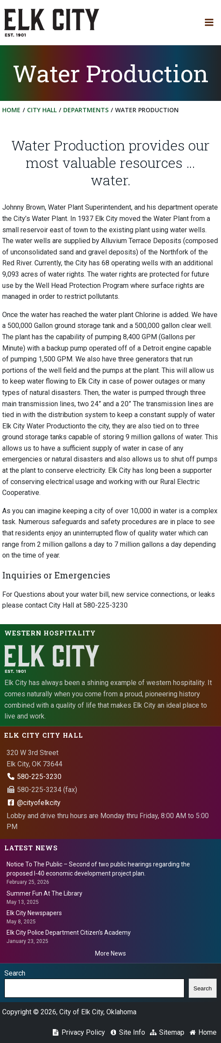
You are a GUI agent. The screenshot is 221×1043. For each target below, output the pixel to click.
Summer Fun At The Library (44, 893)
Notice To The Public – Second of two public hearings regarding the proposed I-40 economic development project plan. (98, 869)
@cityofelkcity (34, 803)
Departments (86, 110)
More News (110, 953)
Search (14, 973)
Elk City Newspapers (34, 912)
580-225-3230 (34, 776)
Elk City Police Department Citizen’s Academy (69, 932)
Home (11, 110)
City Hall (42, 110)
